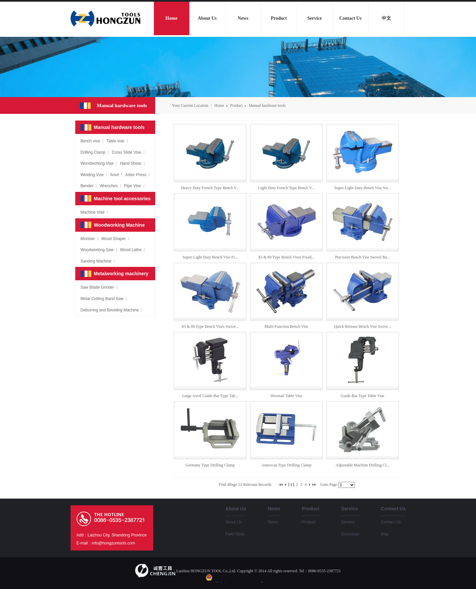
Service (348, 522)
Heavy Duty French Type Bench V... (210, 188)
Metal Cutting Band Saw (102, 298)
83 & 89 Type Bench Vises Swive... (210, 326)
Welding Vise (92, 174)
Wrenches (109, 185)
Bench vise (90, 141)
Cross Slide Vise (126, 152)
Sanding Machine (96, 261)
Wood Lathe (131, 249)
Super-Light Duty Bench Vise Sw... (362, 188)
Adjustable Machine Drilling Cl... (362, 465)
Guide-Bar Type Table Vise (362, 395)
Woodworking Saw (97, 249)
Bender (87, 185)
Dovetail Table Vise (286, 395)
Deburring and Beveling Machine (110, 310)
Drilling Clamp (93, 152)
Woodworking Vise (97, 163)
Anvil (114, 174)
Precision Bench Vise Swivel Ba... (362, 257)
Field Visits (235, 534)
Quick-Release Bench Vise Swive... (362, 326)
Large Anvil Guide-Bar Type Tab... (210, 395)
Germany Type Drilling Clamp (210, 465)
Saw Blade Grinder (97, 287)
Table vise (115, 141)
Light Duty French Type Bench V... (286, 188)
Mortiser (88, 238)
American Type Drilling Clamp (286, 465)
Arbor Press (135, 174)
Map (385, 534)
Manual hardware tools (267, 105)
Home (219, 105)
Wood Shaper (113, 238)
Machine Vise (93, 212)
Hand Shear (130, 163)
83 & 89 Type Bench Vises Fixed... (286, 257)
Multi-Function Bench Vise (286, 326)
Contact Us (391, 522)
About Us (233, 522)
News (273, 522)
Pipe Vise (132, 185)
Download (350, 534)
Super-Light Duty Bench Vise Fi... (210, 257)
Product (237, 105)
